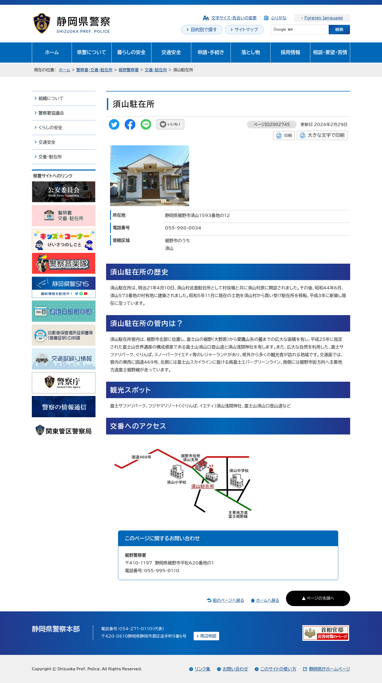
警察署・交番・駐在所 (94, 70)
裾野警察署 (129, 70)
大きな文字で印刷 (326, 135)
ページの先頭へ (320, 598)
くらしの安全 (50, 127)
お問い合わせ (235, 669)
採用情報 (290, 52)
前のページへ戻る (228, 600)
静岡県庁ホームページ (329, 669)
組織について (51, 98)
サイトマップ (246, 29)
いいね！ (174, 124)
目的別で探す (204, 29)
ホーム (52, 52)
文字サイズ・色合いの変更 (234, 18)
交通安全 (171, 52)
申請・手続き (210, 52)
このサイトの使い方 (278, 669)
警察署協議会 (51, 113)
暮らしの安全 (131, 52)
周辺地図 (208, 636)
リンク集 (202, 669)
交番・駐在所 (156, 70)
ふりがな (278, 18)
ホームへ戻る (267, 600)
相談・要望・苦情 (330, 52)
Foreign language (324, 18)
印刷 (288, 135)
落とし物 (250, 52)
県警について (91, 52)
